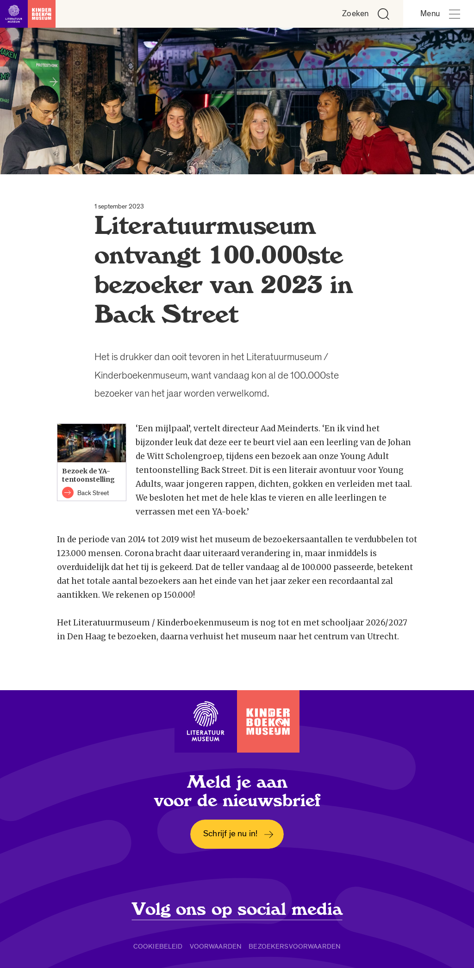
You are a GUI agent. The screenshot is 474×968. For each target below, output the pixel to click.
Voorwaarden (216, 946)
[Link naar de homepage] (28, 14)
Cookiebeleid (158, 946)
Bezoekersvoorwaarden (295, 946)
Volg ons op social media (237, 909)
